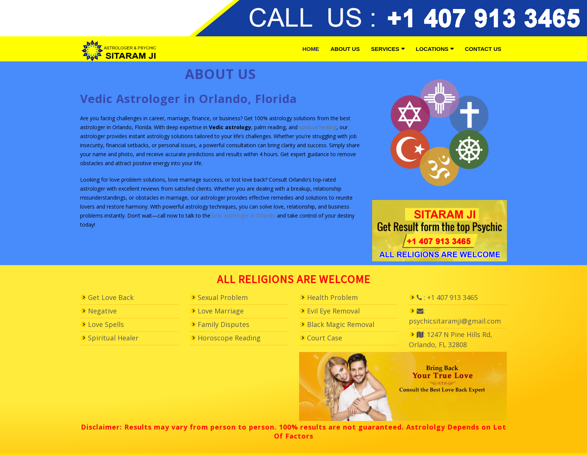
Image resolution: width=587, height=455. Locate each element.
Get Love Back (111, 297)
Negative (102, 310)
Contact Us (483, 49)
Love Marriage (221, 310)
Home (310, 49)
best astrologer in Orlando (244, 215)
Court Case (324, 337)
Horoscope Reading (229, 337)
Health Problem (332, 297)
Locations (432, 49)
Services (385, 49)
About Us (345, 49)
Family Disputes (223, 324)
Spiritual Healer (113, 337)
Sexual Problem (223, 297)
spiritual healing (318, 127)
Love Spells (106, 324)
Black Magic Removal (340, 324)
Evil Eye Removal (333, 310)
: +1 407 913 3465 (447, 297)
